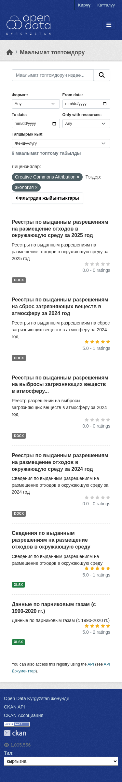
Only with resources (81, 115)
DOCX (19, 280)
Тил (8, 753)
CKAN (15, 733)
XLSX (18, 585)
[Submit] (101, 75)
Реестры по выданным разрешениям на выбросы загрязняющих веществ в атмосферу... (60, 384)
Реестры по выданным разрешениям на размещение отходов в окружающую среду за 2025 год (60, 228)
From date (72, 95)
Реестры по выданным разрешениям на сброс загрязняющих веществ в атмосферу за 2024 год (60, 306)
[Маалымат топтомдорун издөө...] (53, 75)
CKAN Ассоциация (23, 715)
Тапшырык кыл (27, 134)
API (91, 664)
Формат (19, 95)
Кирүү (84, 5)
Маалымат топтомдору (52, 52)
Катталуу (106, 5)
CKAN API (14, 706)
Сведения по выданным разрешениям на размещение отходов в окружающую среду (51, 540)
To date (19, 115)
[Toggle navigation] (108, 25)
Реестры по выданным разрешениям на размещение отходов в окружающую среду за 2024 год (60, 462)
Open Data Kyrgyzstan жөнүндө (36, 698)
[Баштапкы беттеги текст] (10, 52)
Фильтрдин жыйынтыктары (47, 198)
